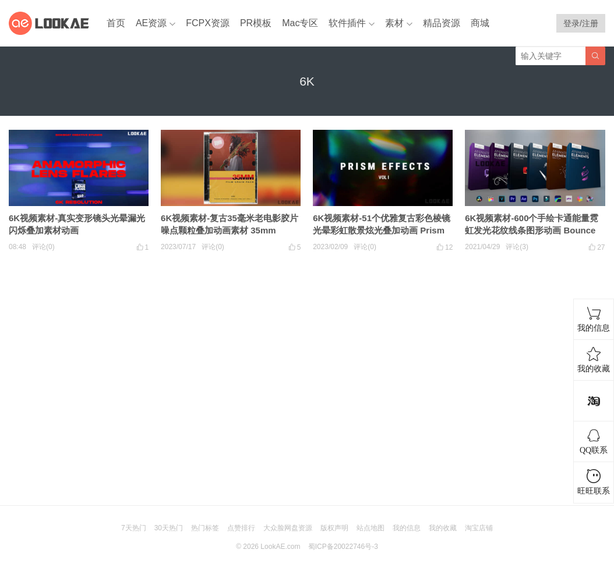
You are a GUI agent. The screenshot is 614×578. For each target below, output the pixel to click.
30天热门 (168, 528)
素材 (394, 23)
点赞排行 (241, 528)
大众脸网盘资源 (287, 528)
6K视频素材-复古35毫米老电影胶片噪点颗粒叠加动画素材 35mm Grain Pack (229, 230)
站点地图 (370, 528)
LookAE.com (280, 546)
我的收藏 (443, 528)
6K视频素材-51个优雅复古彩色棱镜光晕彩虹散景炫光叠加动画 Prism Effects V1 (381, 230)
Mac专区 (300, 23)
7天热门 (133, 528)
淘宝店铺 (479, 528)
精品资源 (441, 23)
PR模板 (255, 23)
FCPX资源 (208, 23)
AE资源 (151, 23)
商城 (480, 23)
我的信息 (407, 528)
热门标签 (205, 528)
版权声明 (334, 528)
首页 (116, 23)
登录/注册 (580, 23)
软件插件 (347, 23)
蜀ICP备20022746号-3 (343, 546)
